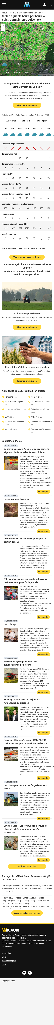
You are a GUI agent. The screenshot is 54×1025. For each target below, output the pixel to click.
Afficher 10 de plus (27, 866)
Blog (4, 957)
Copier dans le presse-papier (27, 913)
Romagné (9, 397)
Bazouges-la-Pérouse (40, 429)
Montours (35, 397)
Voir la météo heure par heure (27, 257)
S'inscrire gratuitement (27, 105)
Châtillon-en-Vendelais (40, 422)
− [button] (3, 29)
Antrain (34, 417)
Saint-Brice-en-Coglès (14, 402)
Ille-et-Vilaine (15, 13)
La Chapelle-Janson (39, 402)
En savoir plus (43, 492)
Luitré (7, 417)
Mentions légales (9, 961)
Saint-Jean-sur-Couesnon (41, 409)
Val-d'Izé (8, 429)
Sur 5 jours (26, 121)
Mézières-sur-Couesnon (14, 422)
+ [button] (3, 25)
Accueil (5, 13)
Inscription (6, 953)
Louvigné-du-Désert (13, 409)
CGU (4, 964)
